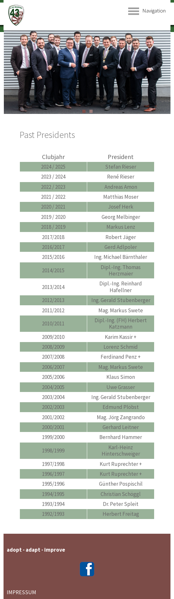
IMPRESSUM (21, 592)
